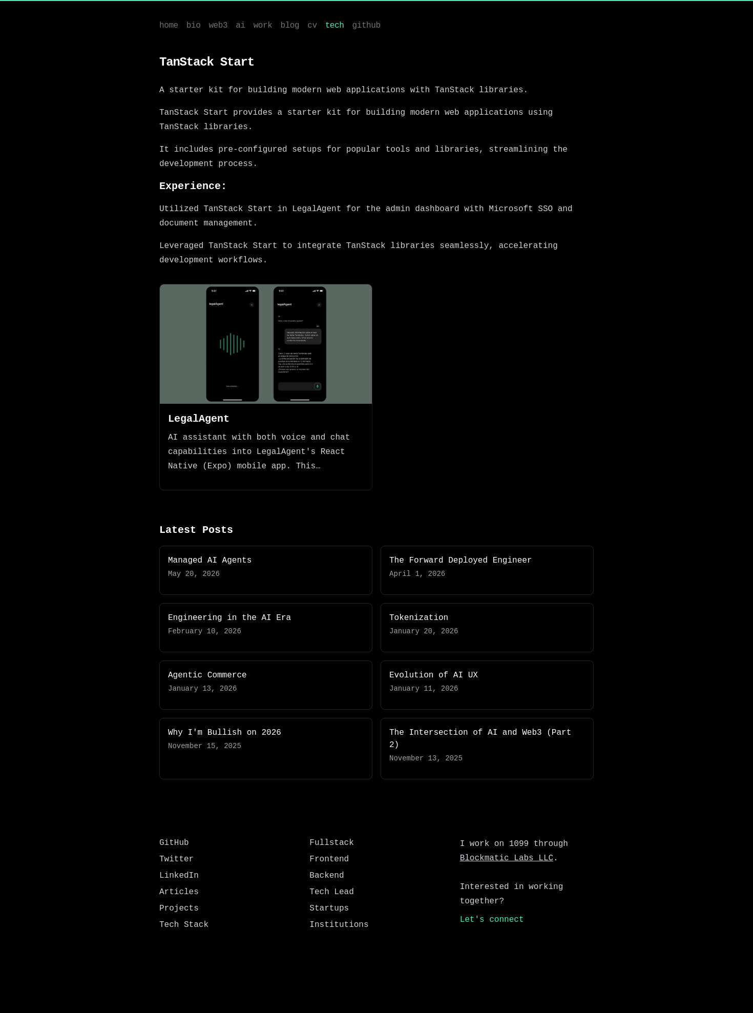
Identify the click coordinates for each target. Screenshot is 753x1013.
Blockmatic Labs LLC (506, 858)
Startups (329, 908)
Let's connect (492, 919)
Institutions (338, 924)
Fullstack (331, 842)
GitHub (174, 842)
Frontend (329, 859)
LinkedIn (179, 875)
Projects (179, 908)
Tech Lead (331, 892)
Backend (326, 875)
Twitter (176, 859)
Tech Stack (183, 924)
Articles (179, 892)
